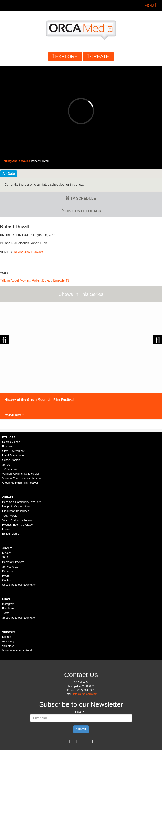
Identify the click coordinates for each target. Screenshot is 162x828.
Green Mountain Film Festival (20, 482)
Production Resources (15, 511)
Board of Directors (13, 562)
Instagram (8, 604)
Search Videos (11, 442)
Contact (7, 580)
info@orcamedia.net (85, 694)
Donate (6, 637)
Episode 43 (61, 280)
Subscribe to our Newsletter (19, 617)
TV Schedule (81, 198)
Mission (7, 553)
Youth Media (9, 515)
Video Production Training (17, 520)
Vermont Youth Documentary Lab (22, 478)
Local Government (13, 455)
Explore (66, 56)
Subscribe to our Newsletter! (19, 584)
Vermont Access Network (17, 650)
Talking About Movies (29, 252)
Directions (8, 571)
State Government (13, 451)
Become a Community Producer (21, 502)
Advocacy (8, 641)
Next (157, 339)
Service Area (10, 566)
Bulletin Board (10, 533)
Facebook (8, 608)
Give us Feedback (81, 211)
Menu (149, 5)
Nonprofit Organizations (16, 506)
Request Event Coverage (17, 524)
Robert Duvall (41, 280)
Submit (81, 729)
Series (6, 464)
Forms (6, 529)
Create (99, 56)
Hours (6, 575)
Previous (4, 339)
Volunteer (8, 646)
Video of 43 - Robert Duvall (81, 111)
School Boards (11, 460)
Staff (5, 557)
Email (79, 712)
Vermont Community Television (21, 473)
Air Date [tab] (8, 173)
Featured (7, 446)
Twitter (6, 613)
